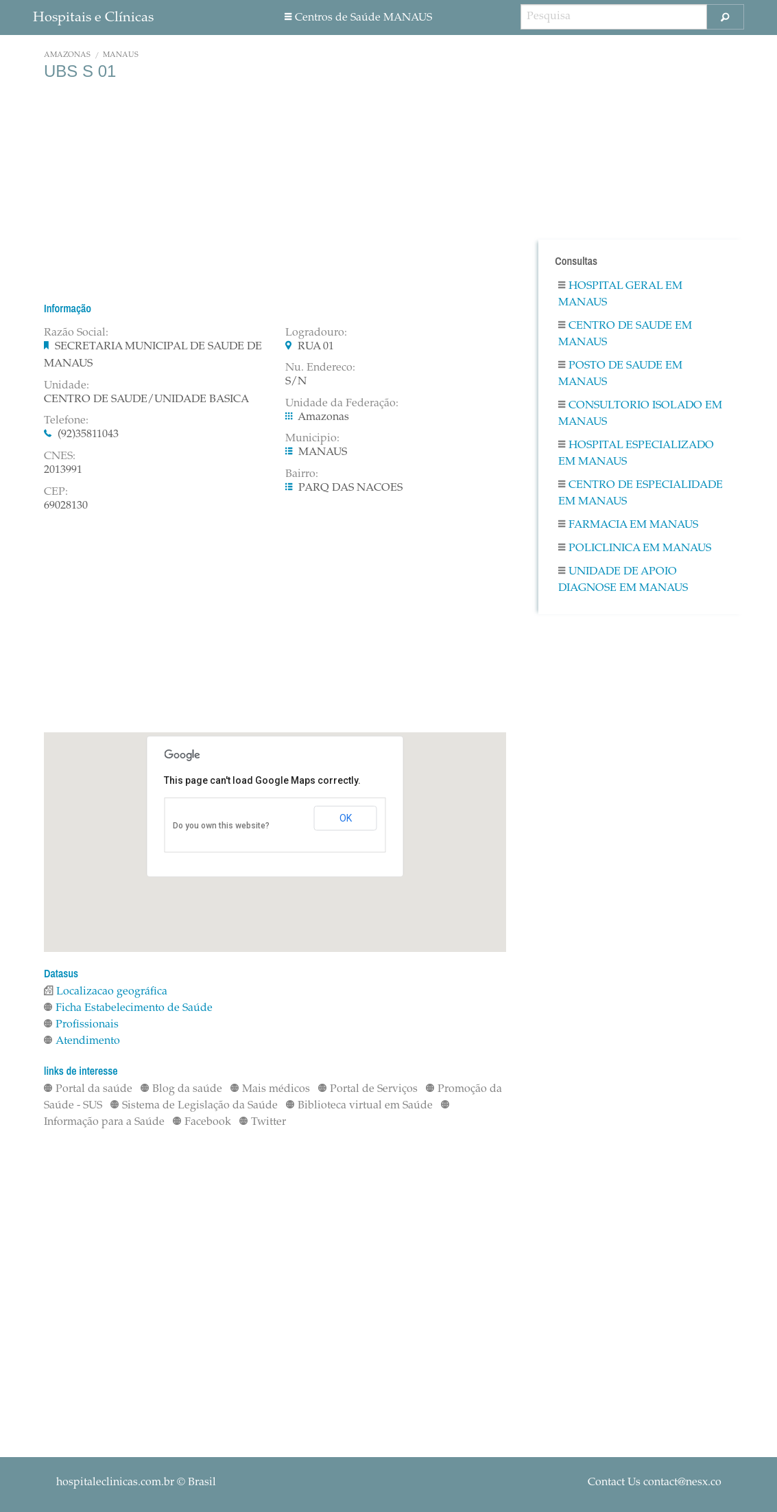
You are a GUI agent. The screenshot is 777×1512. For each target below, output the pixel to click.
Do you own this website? (221, 825)
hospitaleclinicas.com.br (115, 1482)
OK (345, 818)
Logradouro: (316, 332)
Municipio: (312, 438)
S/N (296, 381)
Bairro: (301, 474)
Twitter (262, 1122)
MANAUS (121, 55)
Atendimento (82, 1041)
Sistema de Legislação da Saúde (194, 1105)
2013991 (63, 470)
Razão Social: (76, 332)
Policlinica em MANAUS (634, 548)
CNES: (59, 456)
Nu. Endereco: (320, 367)
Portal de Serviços (368, 1089)
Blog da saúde (181, 1089)
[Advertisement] (275, 191)
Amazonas (67, 55)
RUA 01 (316, 346)
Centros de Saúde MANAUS (358, 17)
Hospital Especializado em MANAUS (636, 453)
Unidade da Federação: (341, 403)
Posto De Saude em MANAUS (620, 374)
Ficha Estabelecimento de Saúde (128, 1008)
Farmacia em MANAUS (628, 525)
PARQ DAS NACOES (350, 487)
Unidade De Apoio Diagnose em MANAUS (623, 580)
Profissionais (81, 1024)
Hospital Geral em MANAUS (620, 294)
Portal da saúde (88, 1089)
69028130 (66, 505)
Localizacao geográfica (105, 991)
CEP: (56, 492)
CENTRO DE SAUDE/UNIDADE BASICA (146, 399)
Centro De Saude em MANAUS (625, 334)
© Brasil (136, 1482)
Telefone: (66, 420)
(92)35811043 (88, 434)
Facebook (202, 1122)
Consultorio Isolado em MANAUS (640, 414)
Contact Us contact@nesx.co (654, 1482)
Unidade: (66, 385)
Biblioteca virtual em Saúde (359, 1105)
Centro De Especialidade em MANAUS (640, 493)
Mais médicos (270, 1089)
